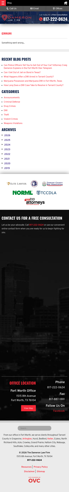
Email (34, 8)
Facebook (59, 411)
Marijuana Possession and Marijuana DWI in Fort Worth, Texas (33, 81)
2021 (6, 159)
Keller (50, 439)
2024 (6, 145)
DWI (6, 110)
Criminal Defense (12, 102)
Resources (26, 467)
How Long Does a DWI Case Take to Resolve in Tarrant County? (33, 85)
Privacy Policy (41, 467)
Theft (6, 115)
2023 (6, 149)
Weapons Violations (13, 123)
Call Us (12, 8)
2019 (6, 168)
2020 (6, 163)
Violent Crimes (11, 119)
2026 (6, 135)
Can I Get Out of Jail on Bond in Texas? (22, 72)
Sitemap (41, 471)
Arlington (27, 439)
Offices (57, 8)
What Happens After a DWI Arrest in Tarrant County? (29, 77)
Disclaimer (29, 471)
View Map (28, 408)
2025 (6, 140)
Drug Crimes (10, 106)
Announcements (12, 97)
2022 (6, 154)
